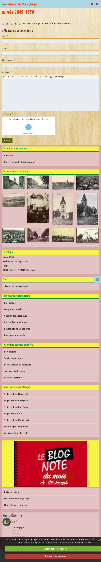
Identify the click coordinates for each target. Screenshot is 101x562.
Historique (10, 303)
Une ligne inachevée (14, 335)
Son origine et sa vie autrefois (17, 344)
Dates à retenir (12, 492)
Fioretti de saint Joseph (17, 498)
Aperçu (59, 77)
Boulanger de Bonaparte (17, 329)
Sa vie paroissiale (13, 358)
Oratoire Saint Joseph (15, 433)
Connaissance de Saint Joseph (19, 4)
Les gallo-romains (13, 309)
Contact (8, 155)
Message (6, 72)
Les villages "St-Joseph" (16, 426)
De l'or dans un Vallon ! (16, 322)
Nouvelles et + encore (16, 505)
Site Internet (7, 60)
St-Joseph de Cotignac (16, 400)
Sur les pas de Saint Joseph (16, 387)
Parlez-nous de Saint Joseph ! (19, 162)
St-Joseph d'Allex (13, 413)
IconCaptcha (27, 133)
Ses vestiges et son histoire (16, 296)
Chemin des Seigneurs (15, 316)
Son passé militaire (14, 371)
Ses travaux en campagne (17, 365)
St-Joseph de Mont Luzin (17, 420)
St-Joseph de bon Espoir (16, 407)
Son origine (10, 352)
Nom (4, 36)
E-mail (4, 48)
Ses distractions (13, 377)
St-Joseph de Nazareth (16, 394)
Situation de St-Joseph (16, 286)
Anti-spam (6, 114)
